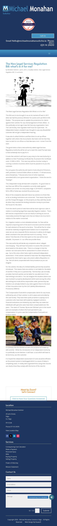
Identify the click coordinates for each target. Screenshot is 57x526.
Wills (7, 454)
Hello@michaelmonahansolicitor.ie (29, 40)
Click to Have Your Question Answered (28, 399)
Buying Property (11, 457)
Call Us (43, 36)
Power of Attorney (12, 463)
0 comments (19, 72)
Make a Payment (11, 449)
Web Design (29, 522)
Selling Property (11, 459)
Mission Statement (12, 467)
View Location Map (12, 431)
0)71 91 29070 (47, 45)
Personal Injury (11, 452)
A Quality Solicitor (33, 70)
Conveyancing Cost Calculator (16, 447)
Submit (46, 510)
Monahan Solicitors (13, 70)
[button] (51, 497)
